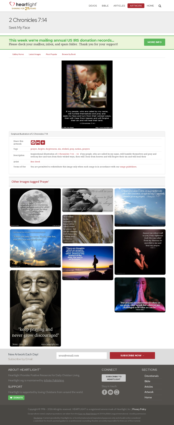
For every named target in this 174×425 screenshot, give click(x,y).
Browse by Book (69, 54)
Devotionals (152, 376)
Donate (16, 398)
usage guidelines (128, 167)
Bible (105, 5)
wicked (65, 149)
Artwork (136, 5)
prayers (86, 149)
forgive (41, 149)
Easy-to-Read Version (87, 413)
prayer (34, 149)
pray (72, 149)
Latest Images (35, 54)
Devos (93, 5)
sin (59, 149)
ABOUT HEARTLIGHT (24, 370)
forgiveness (51, 149)
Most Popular (51, 54)
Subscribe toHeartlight (114, 378)
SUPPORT (15, 387)
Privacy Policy (139, 409)
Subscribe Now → (132, 355)
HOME (150, 5)
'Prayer (44, 181)
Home (148, 397)
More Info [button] (155, 42)
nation (78, 149)
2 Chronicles (38, 133)
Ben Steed (35, 162)
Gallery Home (18, 54)
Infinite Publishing (54, 380)
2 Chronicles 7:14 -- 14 (68, 154)
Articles (119, 5)
